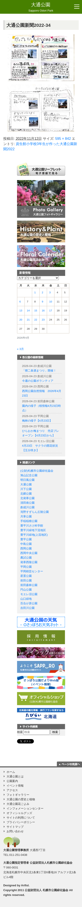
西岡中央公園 (28, 553)
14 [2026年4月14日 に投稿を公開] (28, 310)
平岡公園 (26, 566)
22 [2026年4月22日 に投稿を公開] (35, 319)
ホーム (11, 772)
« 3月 (20, 349)
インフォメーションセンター (25, 808)
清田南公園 (27, 502)
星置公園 (26, 576)
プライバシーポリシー (21, 822)
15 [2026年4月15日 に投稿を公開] (35, 310)
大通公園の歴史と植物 (21, 799)
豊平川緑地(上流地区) (34, 534)
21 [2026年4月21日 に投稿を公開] (28, 319)
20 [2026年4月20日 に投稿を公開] (20, 319)
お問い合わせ (15, 831)
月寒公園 (26, 516)
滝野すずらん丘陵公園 (34, 511)
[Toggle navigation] (76, 6)
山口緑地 (26, 598)
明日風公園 (27, 479)
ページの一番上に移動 (69, 764)
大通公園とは (15, 776)
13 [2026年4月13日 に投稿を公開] (20, 310)
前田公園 (26, 580)
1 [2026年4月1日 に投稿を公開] (35, 292)
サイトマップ (15, 826)
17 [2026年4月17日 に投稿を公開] (50, 310)
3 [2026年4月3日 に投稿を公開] (50, 292)
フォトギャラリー (18, 794)
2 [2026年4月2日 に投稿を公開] (42, 292)
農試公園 (26, 557)
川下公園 (26, 489)
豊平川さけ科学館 (31, 525)
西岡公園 (26, 548)
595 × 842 (63, 138)
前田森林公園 (28, 585)
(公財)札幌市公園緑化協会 (37, 470)
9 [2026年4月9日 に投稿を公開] (42, 301)
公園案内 (12, 781)
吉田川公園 (27, 608)
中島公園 (26, 544)
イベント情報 (15, 785)
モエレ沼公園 (28, 594)
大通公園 (40, 7)
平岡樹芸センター (31, 571)
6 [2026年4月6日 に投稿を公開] (20, 301)
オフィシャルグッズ (19, 813)
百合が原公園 (28, 603)
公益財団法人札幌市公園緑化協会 (51, 862)
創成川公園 (27, 507)
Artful (25, 885)
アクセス (12, 790)
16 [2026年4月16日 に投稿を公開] (43, 310)
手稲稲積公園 (28, 521)
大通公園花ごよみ (18, 804)
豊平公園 (26, 539)
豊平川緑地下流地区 (33, 530)
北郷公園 (26, 493)
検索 (20, 732)
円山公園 (26, 589)
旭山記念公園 (28, 475)
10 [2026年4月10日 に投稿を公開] (50, 301)
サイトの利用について (21, 817)
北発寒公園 (27, 498)
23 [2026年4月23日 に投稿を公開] (43, 319)
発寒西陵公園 (28, 562)
